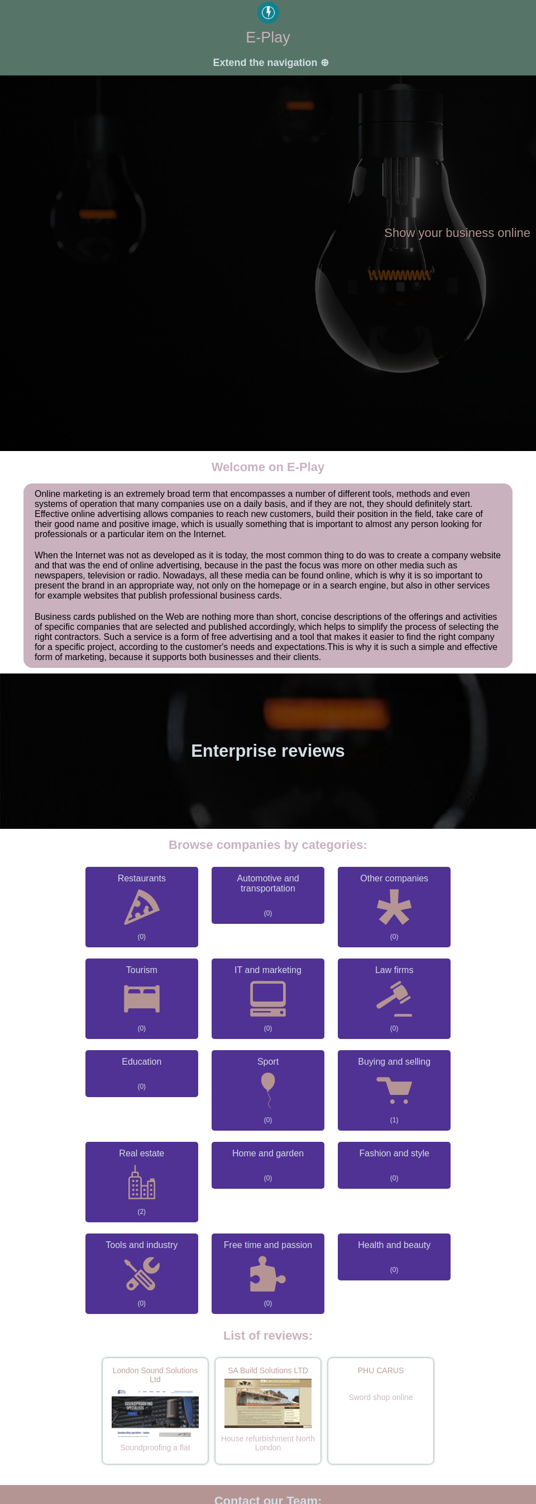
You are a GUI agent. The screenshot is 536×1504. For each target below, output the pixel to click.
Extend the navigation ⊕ (270, 62)
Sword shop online (380, 1397)
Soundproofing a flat (155, 1447)
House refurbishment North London (268, 1443)
